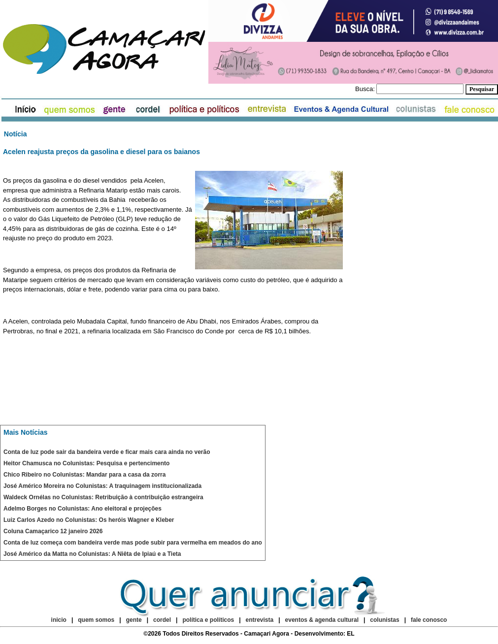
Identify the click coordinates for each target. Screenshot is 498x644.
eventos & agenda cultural (322, 619)
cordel (162, 619)
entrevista (260, 619)
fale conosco (429, 619)
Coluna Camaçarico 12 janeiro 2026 (52, 531)
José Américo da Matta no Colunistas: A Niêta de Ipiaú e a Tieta (92, 553)
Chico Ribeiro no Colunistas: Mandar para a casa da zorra (84, 474)
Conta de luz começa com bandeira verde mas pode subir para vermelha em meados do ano (132, 542)
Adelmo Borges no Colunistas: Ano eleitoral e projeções (82, 508)
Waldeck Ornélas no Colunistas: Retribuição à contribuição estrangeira (103, 497)
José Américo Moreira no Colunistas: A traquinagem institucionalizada (102, 486)
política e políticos (208, 619)
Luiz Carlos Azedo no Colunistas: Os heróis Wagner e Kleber (88, 519)
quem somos (97, 619)
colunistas (384, 619)
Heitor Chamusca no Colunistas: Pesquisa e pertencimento (86, 463)
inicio (58, 619)
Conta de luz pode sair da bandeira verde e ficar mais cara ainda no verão (106, 452)
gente (134, 619)
